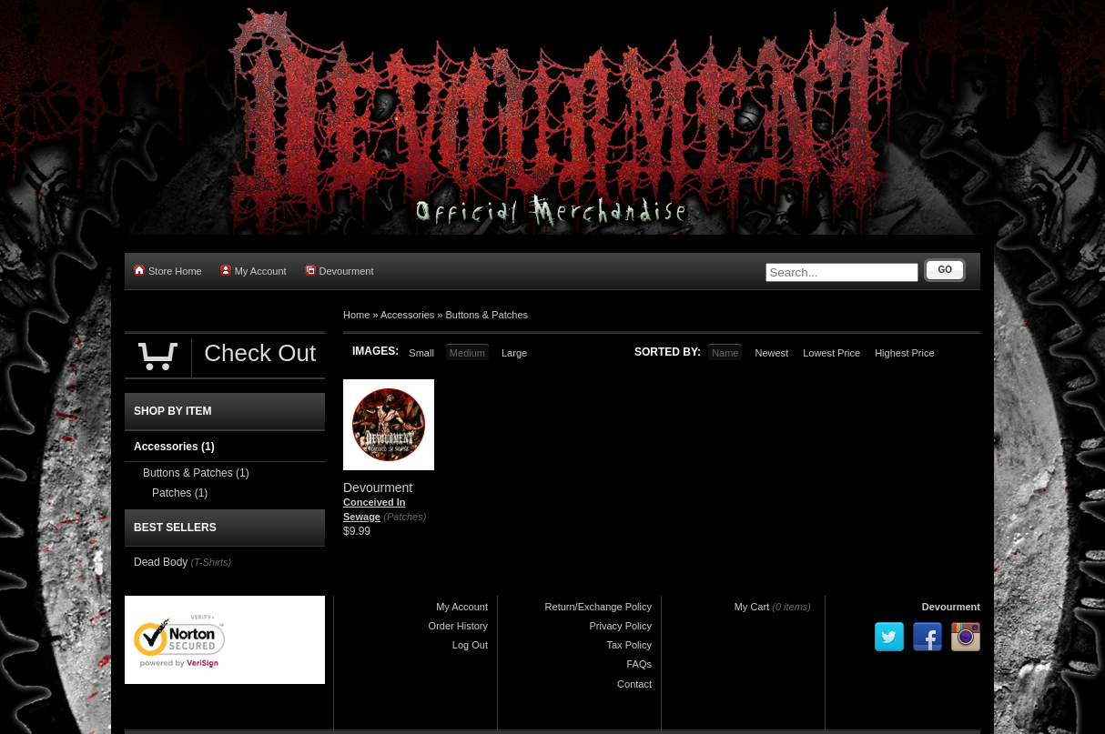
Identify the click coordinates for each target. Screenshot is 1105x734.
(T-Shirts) (210, 562)
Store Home (168, 271)
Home (356, 314)
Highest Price (904, 352)
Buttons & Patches (487, 314)
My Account (253, 271)
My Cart (752, 606)
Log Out (470, 644)
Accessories (407, 314)
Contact (634, 684)
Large (514, 352)
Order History (458, 625)
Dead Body (161, 562)
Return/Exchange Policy (598, 606)
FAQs (639, 664)
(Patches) (404, 516)
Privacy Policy (621, 625)
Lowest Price (831, 352)
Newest (771, 352)
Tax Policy (629, 644)
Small (421, 352)
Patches (180, 493)
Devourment (339, 271)
